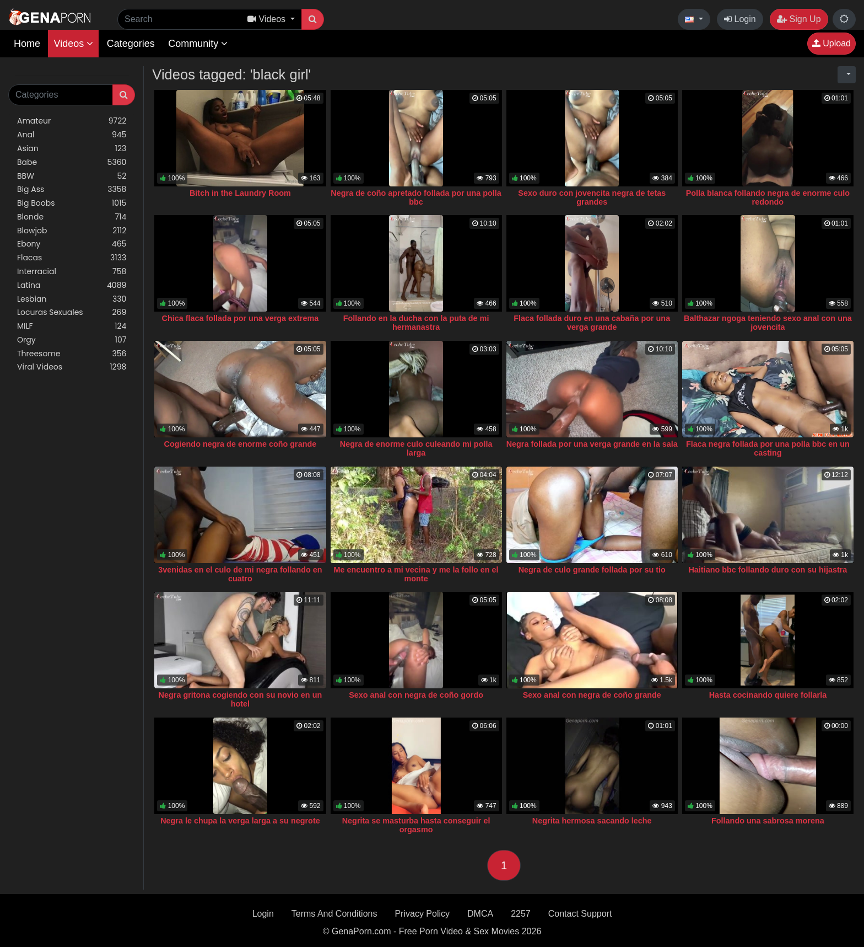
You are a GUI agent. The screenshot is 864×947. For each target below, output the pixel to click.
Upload (831, 43)
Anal (71, 135)
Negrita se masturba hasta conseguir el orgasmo (416, 825)
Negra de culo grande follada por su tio (592, 569)
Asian (71, 148)
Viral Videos (71, 367)
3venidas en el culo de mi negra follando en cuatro (240, 574)
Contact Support (580, 913)
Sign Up (798, 19)
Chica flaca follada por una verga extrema (240, 318)
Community (198, 43)
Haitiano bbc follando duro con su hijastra (767, 569)
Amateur (71, 121)
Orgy (71, 340)
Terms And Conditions (334, 913)
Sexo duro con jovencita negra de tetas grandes (592, 197)
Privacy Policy (422, 913)
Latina (71, 285)
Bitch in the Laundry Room (240, 193)
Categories (131, 43)
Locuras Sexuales (71, 312)
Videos (73, 43)
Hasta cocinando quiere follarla (768, 695)
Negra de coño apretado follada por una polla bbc (416, 197)
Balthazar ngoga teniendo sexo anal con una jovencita (768, 322)
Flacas (71, 258)
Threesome (71, 354)
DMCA (480, 913)
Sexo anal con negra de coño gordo (416, 695)
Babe (71, 162)
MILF (71, 326)
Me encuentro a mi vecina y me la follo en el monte (416, 574)
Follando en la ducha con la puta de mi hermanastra (416, 322)
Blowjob (71, 231)
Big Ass (71, 189)
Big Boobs (71, 203)
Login (740, 19)
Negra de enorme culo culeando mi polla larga (416, 448)
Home (27, 43)
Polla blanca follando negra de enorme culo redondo (768, 197)
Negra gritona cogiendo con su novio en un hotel (240, 699)
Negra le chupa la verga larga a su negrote (240, 820)
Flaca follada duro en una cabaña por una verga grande (592, 322)
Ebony (71, 244)
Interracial (71, 271)
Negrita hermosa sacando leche (592, 820)
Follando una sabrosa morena (767, 820)
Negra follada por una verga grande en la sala (592, 444)
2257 (521, 913)
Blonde (71, 217)
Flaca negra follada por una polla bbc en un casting (768, 448)
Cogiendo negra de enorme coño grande (240, 444)
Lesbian (71, 299)
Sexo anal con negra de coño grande (592, 695)
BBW (71, 176)
